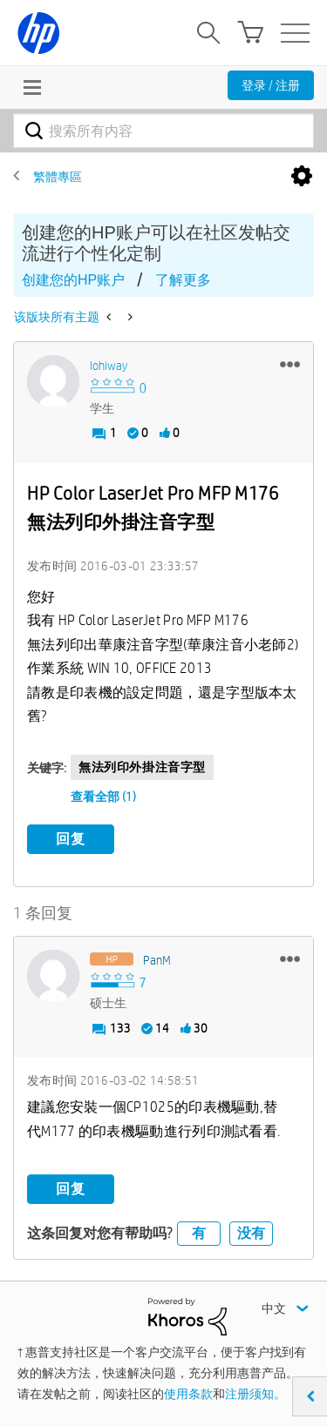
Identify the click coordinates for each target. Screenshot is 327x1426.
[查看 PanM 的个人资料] (157, 960)
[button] (290, 364)
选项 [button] (301, 176)
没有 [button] (251, 1233)
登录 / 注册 (271, 85)
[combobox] (163, 130)
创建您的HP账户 (73, 279)
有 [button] (199, 1233)
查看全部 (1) (103, 796)
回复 (70, 839)
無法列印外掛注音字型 (142, 767)
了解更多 (183, 279)
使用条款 (188, 1394)
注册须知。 (255, 1394)
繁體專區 (57, 177)
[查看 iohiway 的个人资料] (108, 365)
